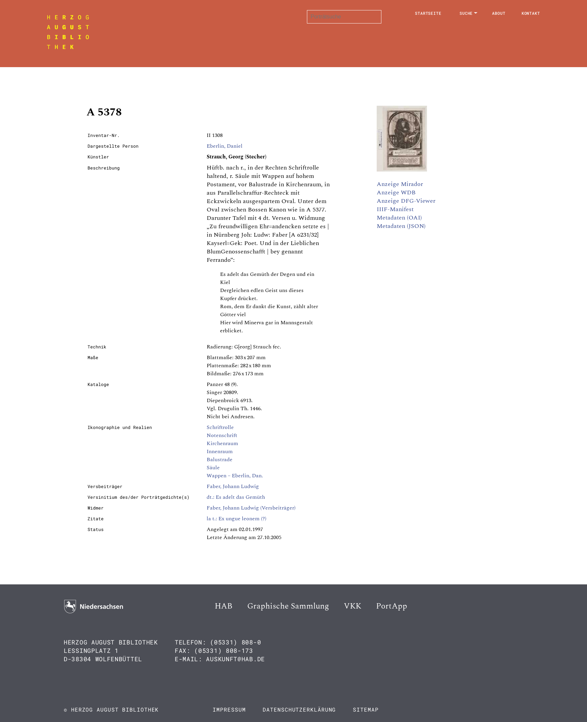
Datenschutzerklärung (299, 709)
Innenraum (220, 451)
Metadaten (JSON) (401, 226)
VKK (352, 606)
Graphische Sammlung (288, 606)
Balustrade (219, 459)
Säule (213, 468)
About (498, 13)
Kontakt (531, 13)
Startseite (428, 13)
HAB (223, 606)
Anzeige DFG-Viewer (406, 200)
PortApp (391, 606)
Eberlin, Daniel (225, 146)
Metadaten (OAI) (399, 217)
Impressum (229, 709)
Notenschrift (222, 435)
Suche (466, 13)
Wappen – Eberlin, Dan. (235, 476)
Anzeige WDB (396, 192)
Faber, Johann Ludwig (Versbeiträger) (251, 508)
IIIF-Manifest (395, 209)
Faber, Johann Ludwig (233, 486)
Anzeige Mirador (400, 184)
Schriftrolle (220, 427)
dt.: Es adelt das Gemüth (236, 497)
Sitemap (365, 709)
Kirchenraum (222, 443)
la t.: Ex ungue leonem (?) (236, 519)
